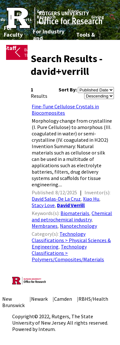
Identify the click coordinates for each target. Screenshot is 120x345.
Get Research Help (46, 17)
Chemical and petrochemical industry (72, 216)
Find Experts (24, 16)
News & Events (73, 16)
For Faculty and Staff (13, 38)
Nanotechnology (78, 226)
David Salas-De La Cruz (56, 199)
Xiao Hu (91, 199)
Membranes (45, 226)
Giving (97, 17)
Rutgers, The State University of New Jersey (52, 319)
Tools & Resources (89, 38)
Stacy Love (43, 205)
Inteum (46, 329)
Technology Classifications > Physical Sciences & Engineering (71, 240)
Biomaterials (74, 213)
